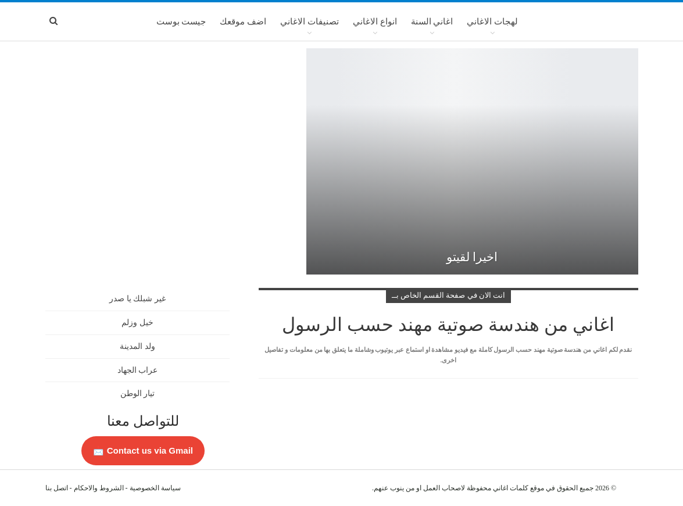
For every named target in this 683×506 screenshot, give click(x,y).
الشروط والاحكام (99, 488)
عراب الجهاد (137, 370)
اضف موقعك (243, 21)
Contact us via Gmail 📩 (143, 450)
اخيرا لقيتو (472, 257)
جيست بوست (181, 21)
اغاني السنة (432, 21)
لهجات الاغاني (492, 21)
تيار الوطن (137, 393)
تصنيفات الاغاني (309, 21)
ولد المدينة (137, 346)
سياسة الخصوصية (155, 488)
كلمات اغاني (510, 488)
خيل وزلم (137, 322)
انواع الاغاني (375, 21)
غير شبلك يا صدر (137, 298)
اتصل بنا (56, 488)
